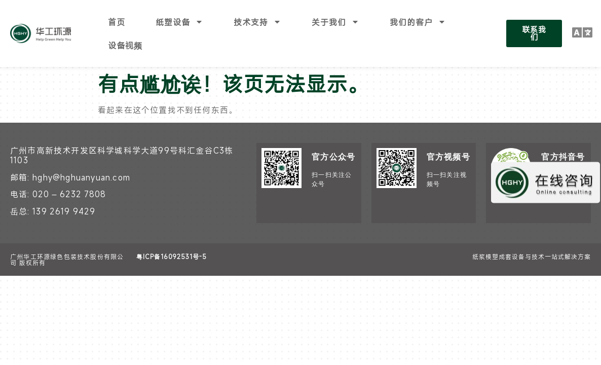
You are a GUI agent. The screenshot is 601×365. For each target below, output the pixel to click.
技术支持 (257, 22)
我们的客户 (418, 22)
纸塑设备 (179, 22)
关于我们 (335, 22)
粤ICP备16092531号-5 (171, 233)
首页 (116, 21)
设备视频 (125, 45)
